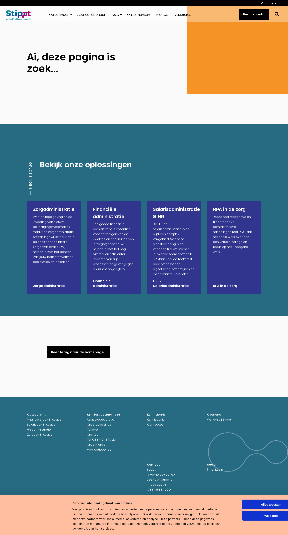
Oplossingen (59, 16)
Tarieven (93, 432)
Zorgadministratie (40, 437)
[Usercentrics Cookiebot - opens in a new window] (25, 527)
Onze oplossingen (100, 427)
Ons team (94, 437)
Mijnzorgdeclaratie (100, 422)
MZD (115, 16)
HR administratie (39, 432)
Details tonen (61, 527)
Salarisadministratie (41, 427)
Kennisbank (252, 15)
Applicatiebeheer (91, 16)
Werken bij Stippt (219, 422)
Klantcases (155, 427)
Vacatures (268, 3)
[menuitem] (271, 3)
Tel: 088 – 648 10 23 (101, 442)
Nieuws (162, 16)
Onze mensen (138, 16)
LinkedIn (217, 472)
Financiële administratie (44, 422)
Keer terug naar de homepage (77, 355)
